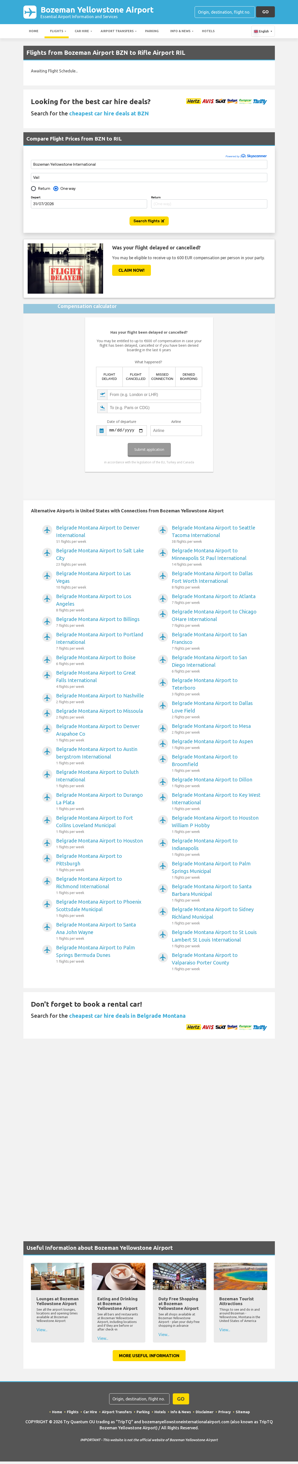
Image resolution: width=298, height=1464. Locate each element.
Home (33, 31)
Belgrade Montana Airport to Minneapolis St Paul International (216, 557)
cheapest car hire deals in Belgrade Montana (127, 1015)
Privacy (224, 1412)
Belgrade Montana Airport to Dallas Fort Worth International (216, 580)
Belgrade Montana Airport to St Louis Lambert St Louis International (216, 939)
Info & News (180, 31)
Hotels (208, 31)
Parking (152, 31)
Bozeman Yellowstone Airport (97, 12)
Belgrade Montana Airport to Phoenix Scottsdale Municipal (100, 908)
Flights (56, 31)
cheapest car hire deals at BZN (109, 113)
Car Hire (82, 31)
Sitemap (243, 1412)
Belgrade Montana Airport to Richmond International (100, 886)
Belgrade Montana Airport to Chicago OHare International (216, 618)
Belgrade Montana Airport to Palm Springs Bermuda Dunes (100, 954)
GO (265, 11)
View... (41, 1329)
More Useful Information (149, 1355)
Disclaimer (205, 1412)
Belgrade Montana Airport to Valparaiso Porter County (216, 962)
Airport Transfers (117, 31)
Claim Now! (131, 270)
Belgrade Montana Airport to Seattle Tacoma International (216, 534)
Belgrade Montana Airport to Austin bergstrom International (100, 756)
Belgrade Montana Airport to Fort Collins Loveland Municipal (100, 824)
